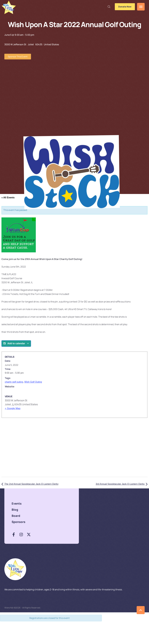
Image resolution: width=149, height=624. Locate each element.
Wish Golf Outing (33, 382)
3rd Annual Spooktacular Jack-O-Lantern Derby (122, 484)
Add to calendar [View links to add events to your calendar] (16, 343)
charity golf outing (14, 382)
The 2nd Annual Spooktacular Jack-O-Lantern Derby (29, 484)
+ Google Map (12, 408)
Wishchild (8, 607)
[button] (109, 6)
